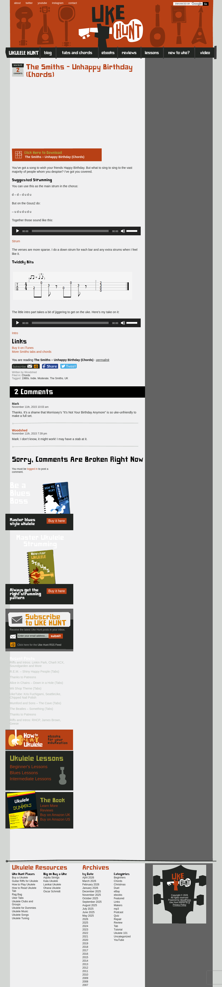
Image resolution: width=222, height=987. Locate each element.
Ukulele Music (20, 911)
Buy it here (56, 521)
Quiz (116, 915)
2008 (85, 981)
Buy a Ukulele (20, 877)
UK (66, 378)
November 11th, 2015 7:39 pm (29, 433)
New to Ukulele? (179, 52)
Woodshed (19, 430)
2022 (85, 933)
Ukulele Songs (20, 914)
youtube (42, 3)
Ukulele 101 (120, 933)
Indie (33, 378)
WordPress (185, 900)
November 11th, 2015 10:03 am (30, 406)
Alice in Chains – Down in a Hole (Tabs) (36, 683)
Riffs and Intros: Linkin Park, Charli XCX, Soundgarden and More (37, 664)
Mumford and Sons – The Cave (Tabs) (35, 703)
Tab (116, 926)
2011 (85, 971)
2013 (85, 964)
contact (73, 3)
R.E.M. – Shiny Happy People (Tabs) (34, 671)
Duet (116, 887)
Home (22, 52)
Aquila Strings (51, 877)
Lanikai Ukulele (52, 884)
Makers (118, 905)
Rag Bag (17, 894)
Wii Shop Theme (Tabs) (25, 688)
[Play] (17, 231)
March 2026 (89, 881)
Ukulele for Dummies (24, 907)
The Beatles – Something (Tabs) (31, 709)
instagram (58, 3)
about (17, 3)
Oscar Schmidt (51, 891)
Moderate (43, 378)
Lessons (152, 52)
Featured (119, 898)
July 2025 (87, 908)
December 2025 (91, 891)
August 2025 (89, 905)
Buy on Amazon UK (55, 815)
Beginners (120, 877)
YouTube (119, 939)
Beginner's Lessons (28, 766)
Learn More (49, 806)
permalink (102, 360)
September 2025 (92, 901)
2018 (85, 946)
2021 (85, 936)
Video (206, 52)
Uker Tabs (18, 897)
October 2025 (90, 898)
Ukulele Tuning (20, 918)
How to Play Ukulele (23, 884)
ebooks (118, 894)
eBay (117, 891)
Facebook (50, 366)
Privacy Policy (179, 905)
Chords (26, 375)
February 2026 (90, 884)
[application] (76, 231)
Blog (48, 52)
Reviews (129, 52)
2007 (85, 985)
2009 (85, 978)
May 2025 (88, 915)
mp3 (116, 908)
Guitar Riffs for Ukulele (25, 881)
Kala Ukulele (50, 881)
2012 (85, 967)
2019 (85, 943)
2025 (85, 922)
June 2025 (88, 912)
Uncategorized (122, 936)
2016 (85, 953)
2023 (85, 929)
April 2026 (88, 877)
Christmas (120, 884)
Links (117, 901)
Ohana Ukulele (51, 887)
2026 (85, 919)
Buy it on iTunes (23, 348)
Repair (117, 919)
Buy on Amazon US (55, 819)
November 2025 (91, 894)
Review (118, 922)
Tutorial (118, 929)
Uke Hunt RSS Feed (36, 366)
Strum (16, 241)
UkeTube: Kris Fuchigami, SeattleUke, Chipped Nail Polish (35, 695)
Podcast (118, 912)
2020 (85, 939)
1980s (25, 378)
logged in (32, 468)
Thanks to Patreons (23, 677)
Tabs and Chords (77, 52)
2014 (85, 960)
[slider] (70, 231)
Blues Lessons (24, 772)
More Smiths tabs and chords (31, 351)
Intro (15, 333)
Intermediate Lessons (30, 778)
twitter (29, 3)
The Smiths (56, 378)
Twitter (68, 366)
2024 (85, 926)
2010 (85, 974)
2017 (85, 950)
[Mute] (123, 231)
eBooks (108, 52)
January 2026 (90, 887)
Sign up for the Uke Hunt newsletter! (22, 366)
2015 (85, 957)
